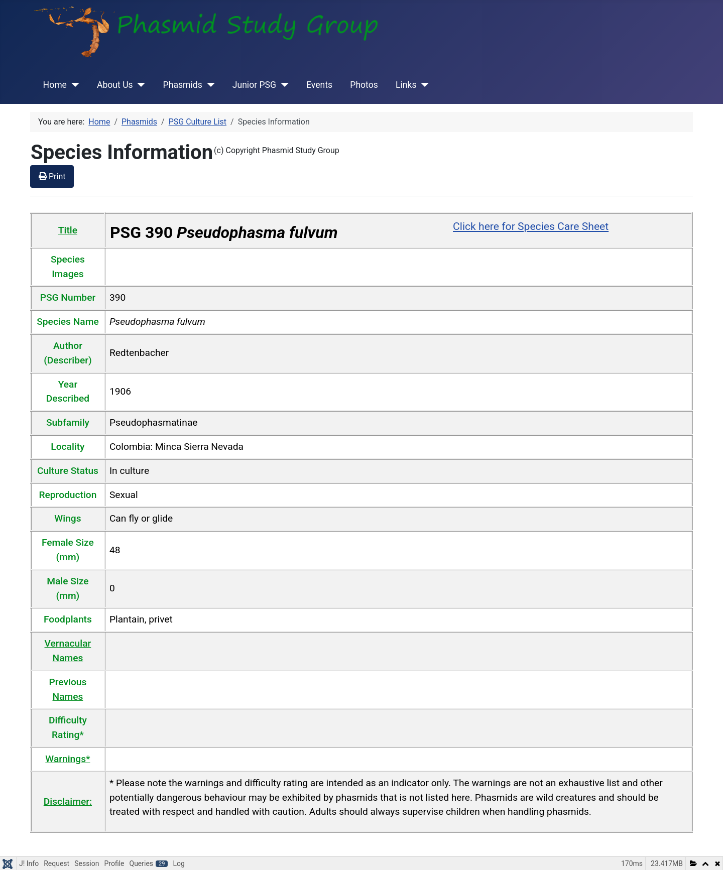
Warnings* (67, 759)
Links (406, 85)
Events (319, 85)
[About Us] (139, 84)
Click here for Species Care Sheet (531, 226)
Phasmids (182, 85)
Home (55, 85)
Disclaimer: (68, 801)
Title (67, 230)
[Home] (73, 84)
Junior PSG (254, 85)
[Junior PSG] (282, 84)
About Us (115, 85)
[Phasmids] (208, 84)
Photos (364, 85)
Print (52, 176)
